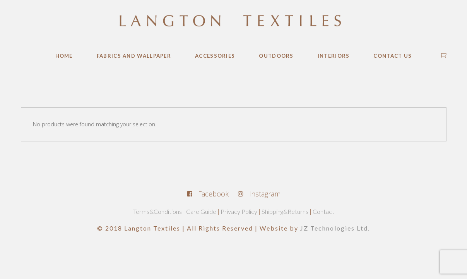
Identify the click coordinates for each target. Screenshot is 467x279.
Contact (323, 211)
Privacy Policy (239, 211)
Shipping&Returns (285, 211)
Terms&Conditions (157, 211)
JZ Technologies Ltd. (335, 228)
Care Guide (201, 211)
